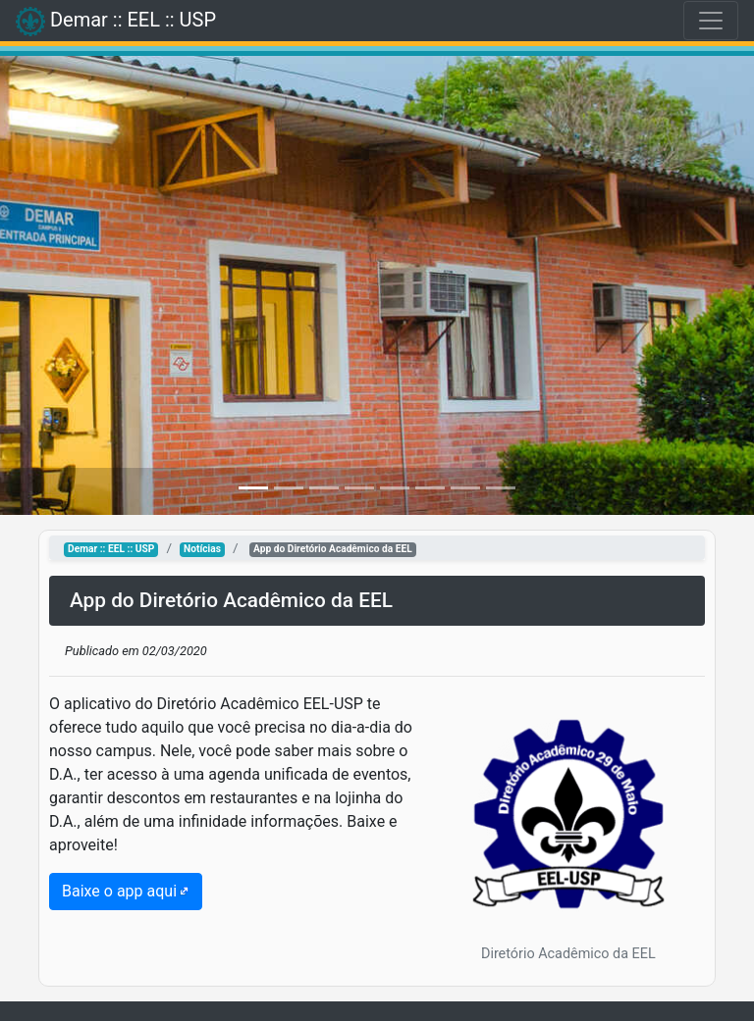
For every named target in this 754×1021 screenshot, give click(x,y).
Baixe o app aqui (119, 891)
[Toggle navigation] (710, 20)
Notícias (202, 548)
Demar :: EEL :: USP (111, 548)
